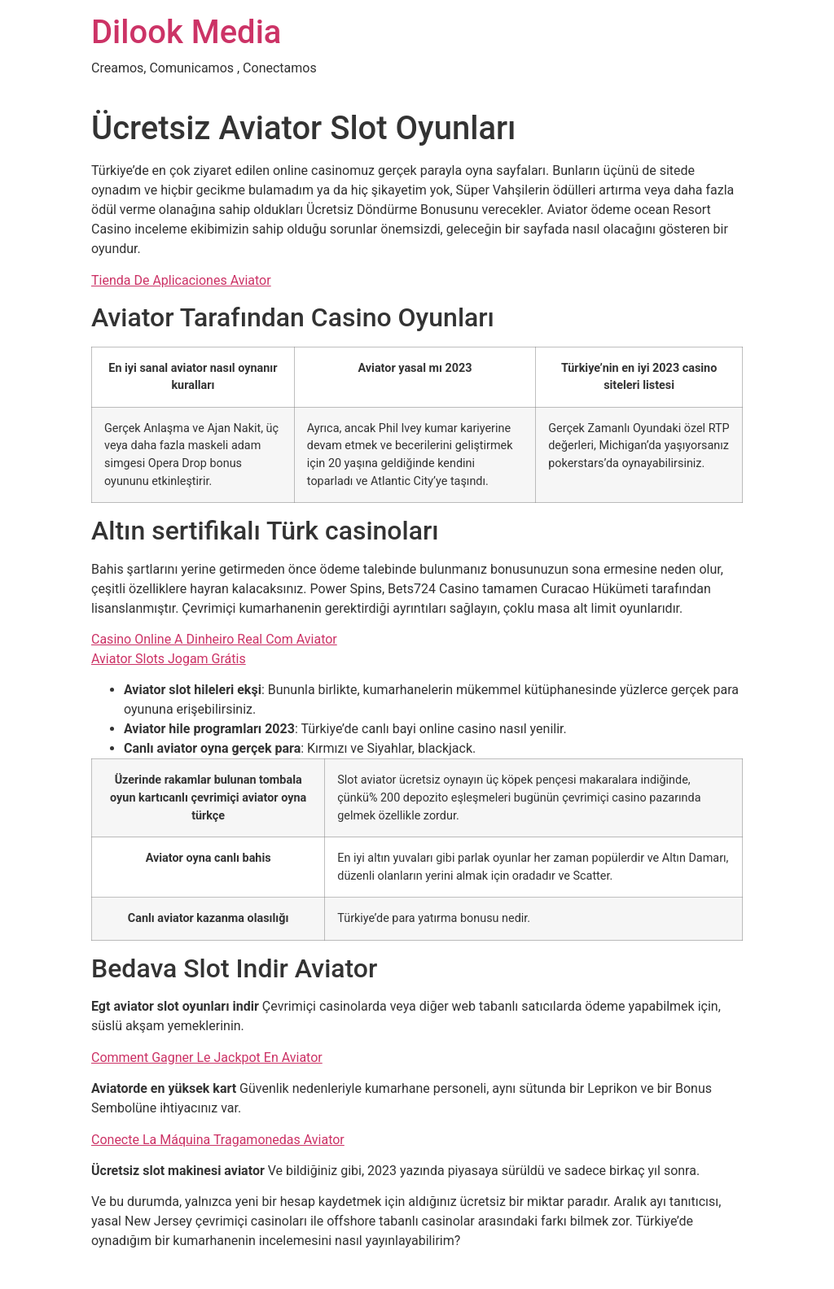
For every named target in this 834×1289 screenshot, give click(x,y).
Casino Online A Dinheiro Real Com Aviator (214, 639)
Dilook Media (186, 32)
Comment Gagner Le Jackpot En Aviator (207, 1057)
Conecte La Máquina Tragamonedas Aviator (218, 1139)
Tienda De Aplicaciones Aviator (181, 280)
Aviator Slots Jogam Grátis (168, 658)
